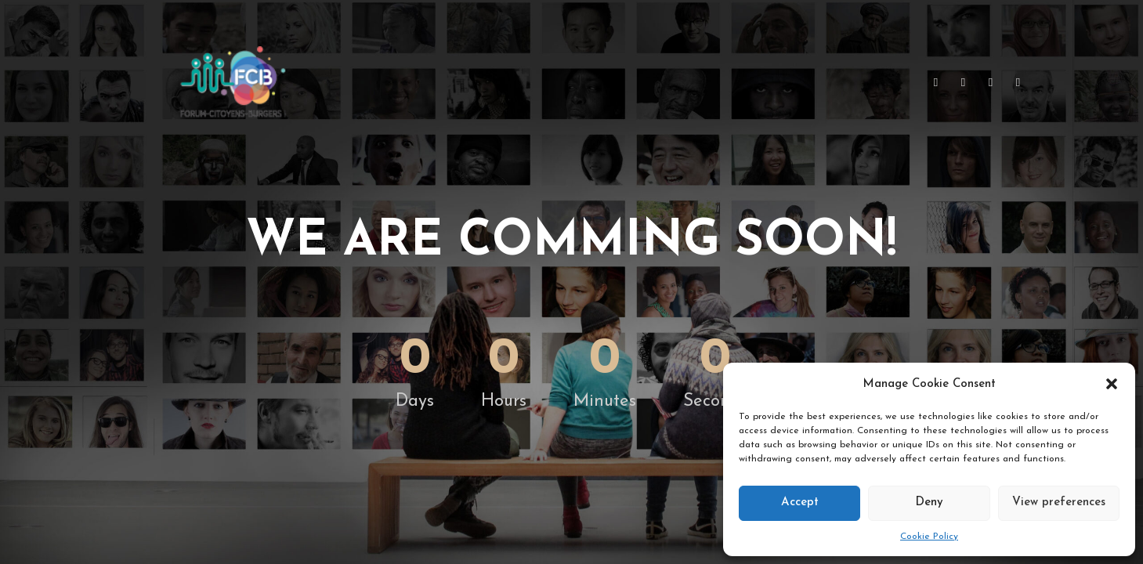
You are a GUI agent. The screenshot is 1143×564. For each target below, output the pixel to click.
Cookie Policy (929, 536)
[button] (1111, 384)
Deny (929, 502)
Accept (800, 502)
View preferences (1058, 502)
